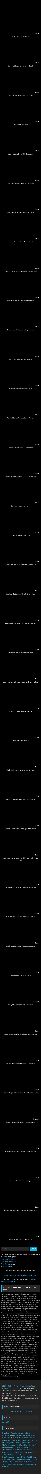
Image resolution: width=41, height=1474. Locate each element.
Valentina (13, 1281)
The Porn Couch (21, 1447)
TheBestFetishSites (9, 1450)
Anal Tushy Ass (6, 1266)
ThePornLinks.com (17, 1452)
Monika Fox (5, 1281)
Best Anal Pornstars (8, 1259)
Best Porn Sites (22, 1445)
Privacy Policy (19, 1386)
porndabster (25, 1433)
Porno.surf (6, 1440)
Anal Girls (12, 1261)
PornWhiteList (18, 1435)
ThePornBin (26, 1440)
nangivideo (10, 1442)
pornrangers (26, 1442)
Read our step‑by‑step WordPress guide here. (20, 1275)
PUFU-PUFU (19, 1454)
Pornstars (35, 1459)
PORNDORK (8, 1462)
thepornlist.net (16, 1440)
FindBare (18, 1442)
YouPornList (6, 1464)
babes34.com (21, 1457)
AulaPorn (5, 1452)
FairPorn (29, 1450)
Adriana (34, 1279)
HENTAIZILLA (7, 1435)
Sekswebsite (29, 1464)
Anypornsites (29, 1452)
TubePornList (27, 1462)
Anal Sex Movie (6, 1264)
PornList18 (14, 1438)
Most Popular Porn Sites (27, 1438)
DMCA (10, 1386)
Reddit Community (15, 1411)
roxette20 (5, 1422)
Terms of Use (30, 1386)
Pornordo (11, 1447)
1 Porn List (21, 1450)
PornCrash (6, 1433)
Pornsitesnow (15, 1433)
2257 (4, 1386)
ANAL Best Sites (18, 1464)
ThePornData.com (9, 1445)
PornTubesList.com (9, 1457)
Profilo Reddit (28, 1411)
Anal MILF (4, 1261)
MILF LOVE (11, 1459)
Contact (5, 1388)
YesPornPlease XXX (23, 1459)
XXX (26, 1454)
